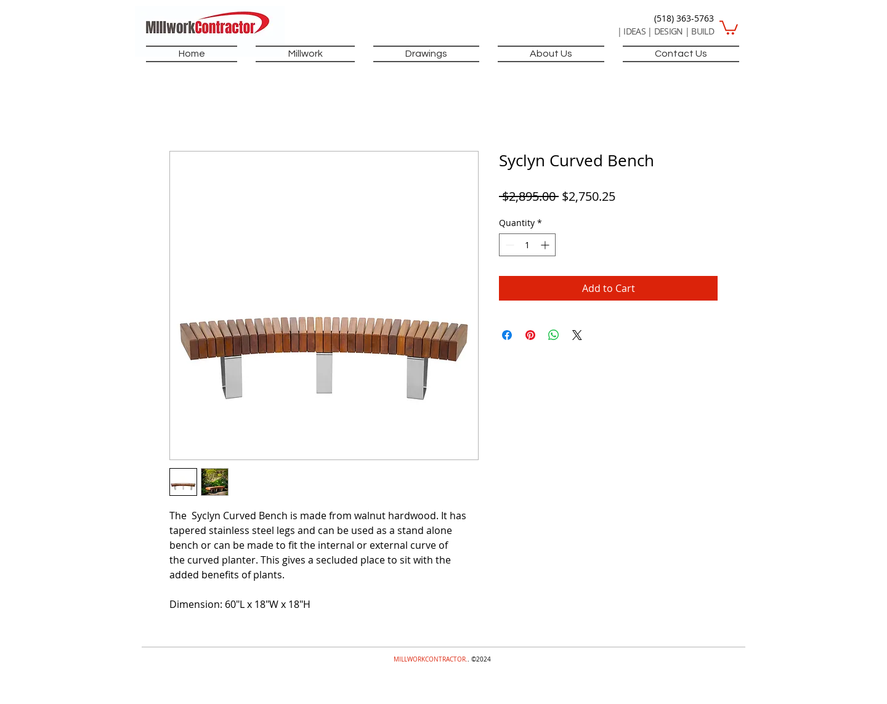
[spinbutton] (527, 245)
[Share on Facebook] (507, 335)
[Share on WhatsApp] (553, 335)
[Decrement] (508, 245)
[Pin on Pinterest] (530, 335)
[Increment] (546, 245)
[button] (728, 26)
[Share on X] (577, 335)
